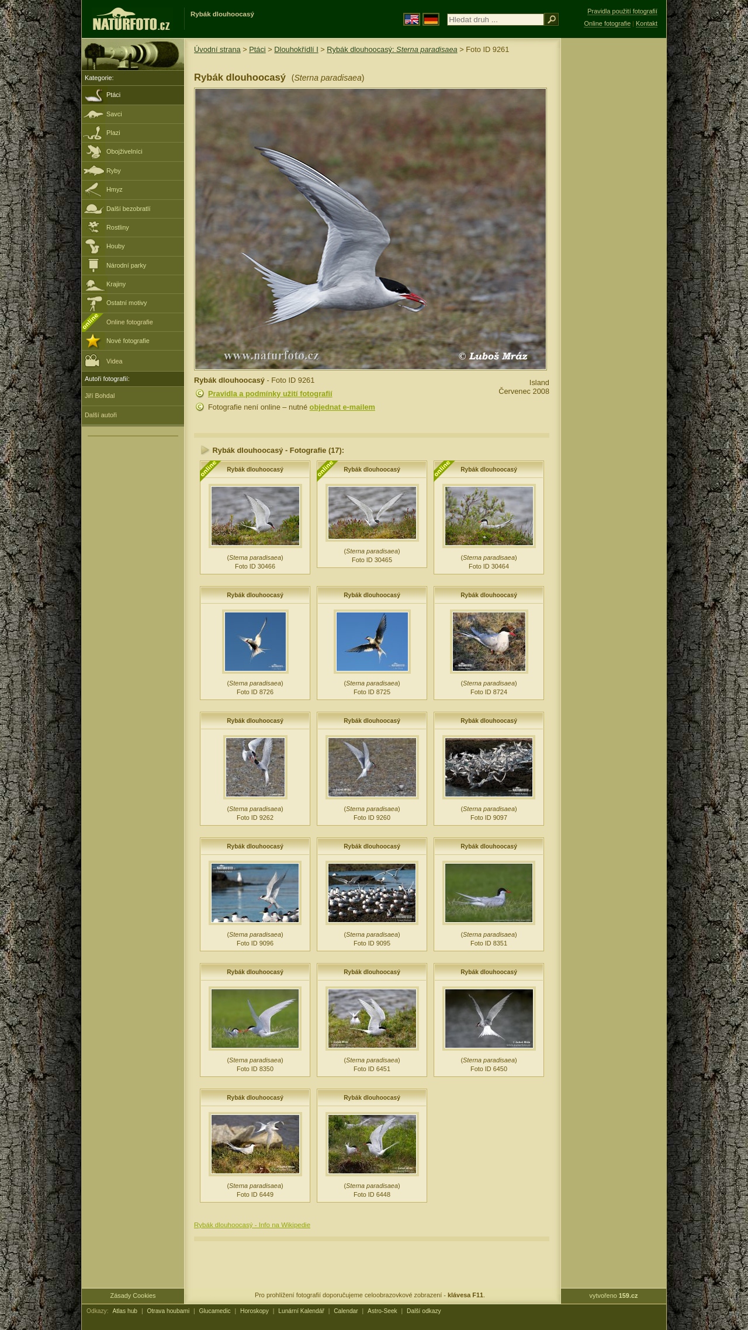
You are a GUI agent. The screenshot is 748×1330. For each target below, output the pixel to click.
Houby (115, 246)
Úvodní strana (217, 49)
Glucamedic (215, 1311)
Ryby (113, 170)
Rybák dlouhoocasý (255, 469)
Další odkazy (424, 1311)
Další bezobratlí (128, 208)
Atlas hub (124, 1311)
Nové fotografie (128, 340)
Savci (114, 113)
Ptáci (113, 94)
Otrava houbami (168, 1311)
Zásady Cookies (133, 1295)
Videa (104, 360)
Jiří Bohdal (100, 395)
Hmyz (114, 189)
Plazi (113, 132)
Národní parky (126, 265)
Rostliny (117, 227)
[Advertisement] (613, 225)
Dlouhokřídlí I (296, 49)
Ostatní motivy (126, 302)
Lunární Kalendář (301, 1311)
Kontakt (646, 23)
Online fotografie (129, 321)
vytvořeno (614, 1295)
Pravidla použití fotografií (622, 11)
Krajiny (116, 284)
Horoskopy (254, 1311)
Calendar (346, 1311)
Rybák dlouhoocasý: (392, 49)
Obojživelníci (124, 151)
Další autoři (101, 414)
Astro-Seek (382, 1311)
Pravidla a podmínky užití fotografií (270, 393)
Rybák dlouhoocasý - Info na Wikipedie (252, 1224)
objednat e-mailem (342, 407)
